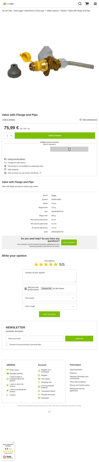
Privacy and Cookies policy (80, 385)
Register (44, 375)
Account (42, 365)
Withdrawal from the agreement (77, 390)
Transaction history (48, 391)
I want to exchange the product (18, 390)
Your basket (45, 379)
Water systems (53, 11)
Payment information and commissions (79, 378)
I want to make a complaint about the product (17, 379)
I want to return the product (16, 385)
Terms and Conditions (78, 382)
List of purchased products (47, 387)
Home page (18, 11)
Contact (12, 395)
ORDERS (10, 365)
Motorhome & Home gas (35, 11)
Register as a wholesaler (46, 371)
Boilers (64, 11)
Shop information (76, 370)
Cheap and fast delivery (16, 159)
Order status (14, 370)
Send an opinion (49, 314)
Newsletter (15, 327)
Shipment (73, 373)
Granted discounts (48, 394)
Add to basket (55, 135)
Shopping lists (46, 382)
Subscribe (79, 338)
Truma (53, 195)
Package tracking (16, 373)
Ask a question (69, 242)
